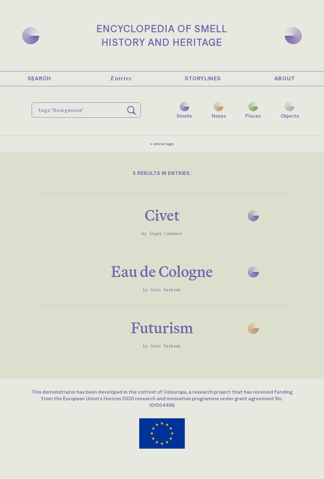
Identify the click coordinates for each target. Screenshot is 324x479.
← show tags (162, 144)
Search (39, 78)
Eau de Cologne (162, 271)
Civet (162, 215)
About (284, 78)
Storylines (203, 78)
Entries (121, 78)
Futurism (162, 327)
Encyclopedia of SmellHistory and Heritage (162, 35)
